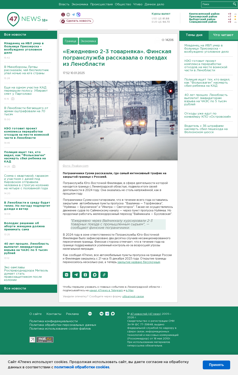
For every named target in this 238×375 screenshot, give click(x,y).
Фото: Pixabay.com (75, 166)
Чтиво (137, 4)
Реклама (72, 314)
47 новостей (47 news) (145, 314)
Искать (234, 4)
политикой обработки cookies (81, 367)
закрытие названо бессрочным (138, 262)
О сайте (35, 314)
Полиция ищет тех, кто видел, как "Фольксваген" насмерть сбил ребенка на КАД (207, 82)
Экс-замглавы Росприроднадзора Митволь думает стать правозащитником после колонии (27, 276)
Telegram (107, 314)
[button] (66, 275)
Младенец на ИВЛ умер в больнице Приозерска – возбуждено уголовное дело (206, 48)
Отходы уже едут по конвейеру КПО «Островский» (207, 115)
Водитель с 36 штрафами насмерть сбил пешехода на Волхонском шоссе (206, 129)
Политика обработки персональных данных (62, 325)
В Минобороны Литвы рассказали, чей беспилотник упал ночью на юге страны (27, 73)
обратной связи (133, 297)
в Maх (129, 290)
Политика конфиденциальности (53, 321)
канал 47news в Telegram (106, 290)
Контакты (53, 314)
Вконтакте (90, 314)
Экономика (80, 4)
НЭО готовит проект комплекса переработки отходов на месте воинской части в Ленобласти (205, 66)
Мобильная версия (63, 14)
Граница (70, 41)
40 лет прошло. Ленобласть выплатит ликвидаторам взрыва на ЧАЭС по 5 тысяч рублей (206, 100)
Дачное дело (154, 4)
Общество (123, 4)
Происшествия (101, 4)
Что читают (223, 35)
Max (113, 314)
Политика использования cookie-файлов (60, 328)
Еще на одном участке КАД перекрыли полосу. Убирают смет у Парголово (27, 93)
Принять (216, 365)
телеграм (73, 14)
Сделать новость (78, 21)
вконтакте (68, 14)
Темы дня (194, 35)
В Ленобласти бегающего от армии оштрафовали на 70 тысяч (27, 114)
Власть (64, 4)
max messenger (78, 14)
